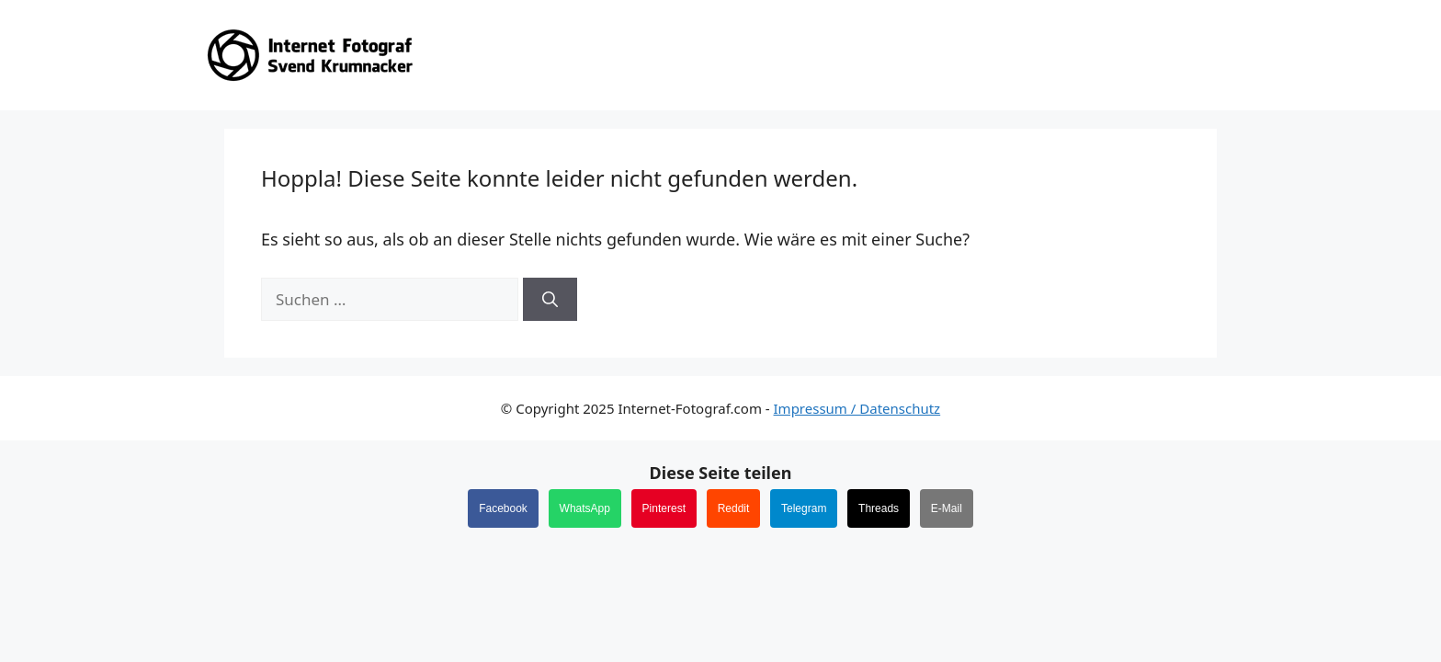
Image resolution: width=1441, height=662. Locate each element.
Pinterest (664, 508)
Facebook (503, 508)
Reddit (734, 508)
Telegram (803, 508)
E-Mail (946, 508)
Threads (878, 508)
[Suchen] (550, 300)
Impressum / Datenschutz (857, 408)
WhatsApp (585, 508)
